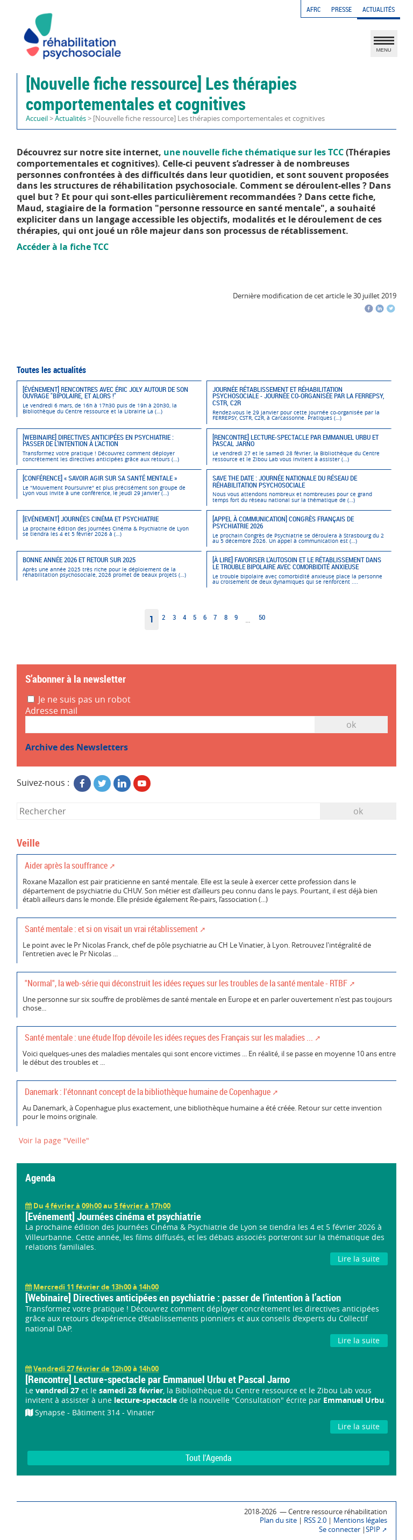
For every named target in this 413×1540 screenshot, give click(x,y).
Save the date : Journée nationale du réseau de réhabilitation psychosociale (298, 489)
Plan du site (278, 1520)
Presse (341, 9)
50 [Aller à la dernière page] (262, 617)
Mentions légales (360, 1520)
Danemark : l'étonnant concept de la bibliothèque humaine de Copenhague (147, 1092)
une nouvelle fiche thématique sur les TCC (253, 152)
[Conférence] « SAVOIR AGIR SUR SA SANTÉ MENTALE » (109, 485)
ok (358, 811)
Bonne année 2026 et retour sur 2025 (109, 566)
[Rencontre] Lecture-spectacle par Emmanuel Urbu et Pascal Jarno (298, 448)
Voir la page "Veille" (54, 1140)
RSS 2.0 (315, 1520)
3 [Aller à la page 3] (174, 617)
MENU (384, 46)
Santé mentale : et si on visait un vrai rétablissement (111, 929)
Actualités (378, 9)
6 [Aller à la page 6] (204, 617)
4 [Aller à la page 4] (184, 617)
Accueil (37, 118)
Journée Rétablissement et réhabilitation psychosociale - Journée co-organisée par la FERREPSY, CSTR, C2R (298, 403)
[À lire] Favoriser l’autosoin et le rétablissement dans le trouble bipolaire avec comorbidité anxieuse (298, 570)
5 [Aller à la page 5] (194, 617)
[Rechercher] (168, 811)
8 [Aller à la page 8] (225, 617)
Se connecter (339, 1529)
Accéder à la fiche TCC (63, 247)
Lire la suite (359, 1259)
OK (351, 724)
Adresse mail (51, 711)
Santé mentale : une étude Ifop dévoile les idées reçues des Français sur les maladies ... (169, 1037)
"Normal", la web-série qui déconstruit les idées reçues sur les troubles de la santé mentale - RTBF (186, 983)
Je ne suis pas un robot (79, 699)
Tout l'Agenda (208, 1457)
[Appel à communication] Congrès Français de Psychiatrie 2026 (298, 529)
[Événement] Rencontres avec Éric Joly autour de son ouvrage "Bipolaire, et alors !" (109, 400)
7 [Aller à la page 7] (215, 617)
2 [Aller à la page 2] (163, 617)
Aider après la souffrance (66, 865)
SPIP (373, 1529)
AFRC (314, 9)
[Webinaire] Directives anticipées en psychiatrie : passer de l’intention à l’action (109, 448)
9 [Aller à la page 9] (236, 617)
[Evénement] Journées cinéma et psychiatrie (109, 526)
